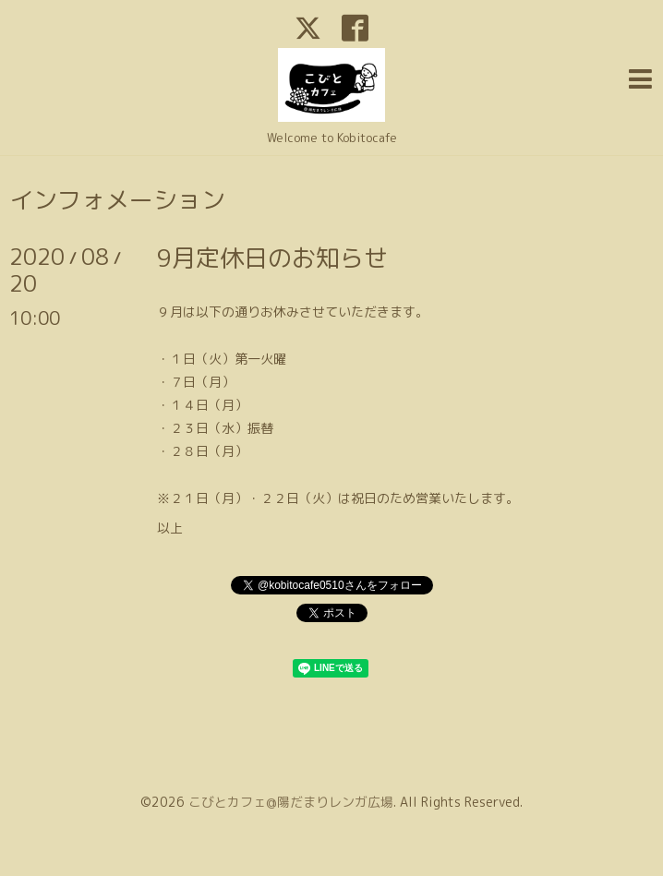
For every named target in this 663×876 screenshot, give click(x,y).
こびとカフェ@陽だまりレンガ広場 (290, 801)
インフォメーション (117, 199)
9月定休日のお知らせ (272, 257)
